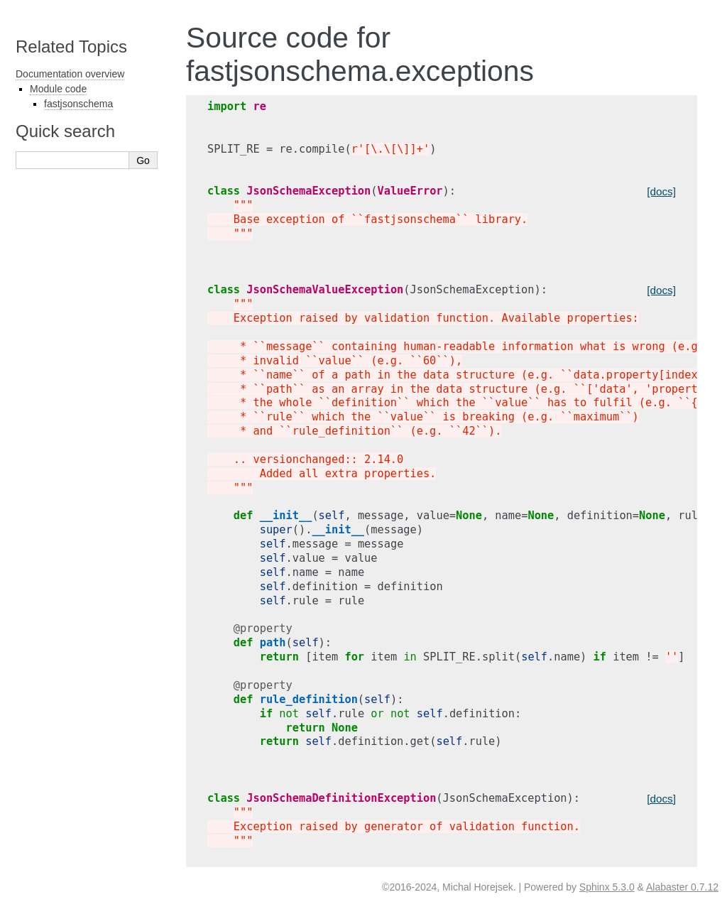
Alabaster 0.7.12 (682, 887)
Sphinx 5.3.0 (607, 887)
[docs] (661, 191)
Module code (58, 88)
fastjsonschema (78, 103)
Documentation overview (70, 74)
